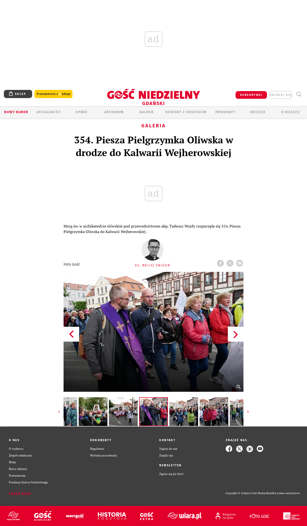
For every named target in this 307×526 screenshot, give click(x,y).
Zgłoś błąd (20, 493)
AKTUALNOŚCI (48, 112)
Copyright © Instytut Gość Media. (245, 493)
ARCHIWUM (114, 112)
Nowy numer (16, 112)
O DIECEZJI (290, 112)
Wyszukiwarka (298, 94)
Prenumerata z (53, 94)
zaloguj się (281, 95)
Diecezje (258, 112)
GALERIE (146, 112)
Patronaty (225, 112)
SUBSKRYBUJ (251, 95)
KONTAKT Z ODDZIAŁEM (186, 112)
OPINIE (81, 112)
